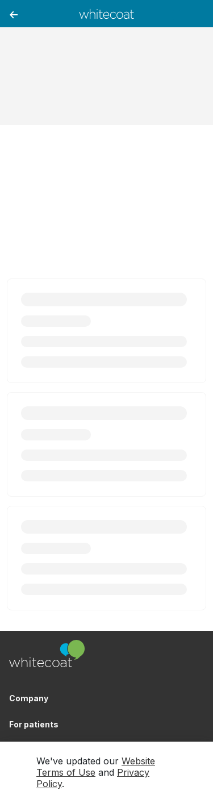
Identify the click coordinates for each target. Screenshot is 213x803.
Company (28, 698)
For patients (34, 724)
